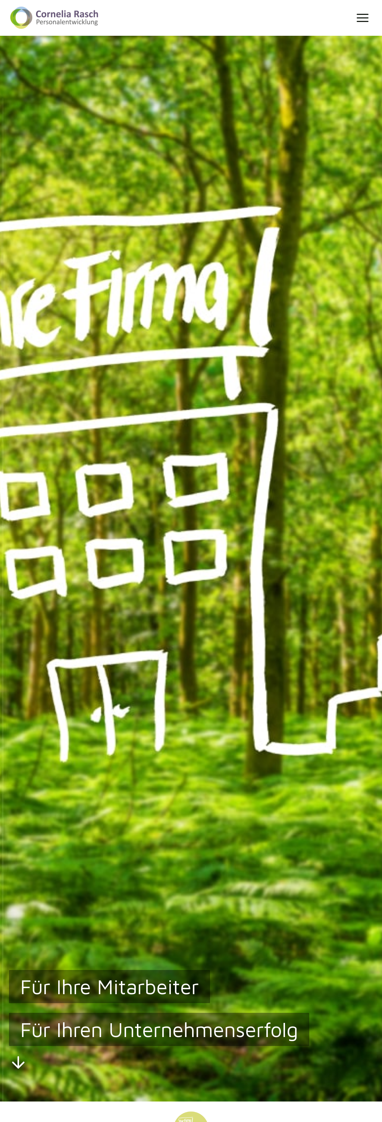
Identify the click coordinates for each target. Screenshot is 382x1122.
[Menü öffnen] (362, 18)
